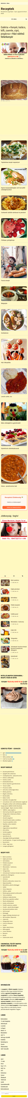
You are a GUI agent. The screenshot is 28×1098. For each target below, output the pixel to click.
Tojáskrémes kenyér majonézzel (10, 162)
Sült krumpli (6, 911)
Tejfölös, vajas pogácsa (9, 810)
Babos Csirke (6, 798)
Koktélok (3, 1039)
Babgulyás (4, 303)
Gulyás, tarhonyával (8, 903)
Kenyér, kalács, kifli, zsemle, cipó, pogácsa (13, 30)
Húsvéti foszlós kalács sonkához (12, 820)
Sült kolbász (14, 597)
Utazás (2, 1044)
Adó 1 (2, 1059)
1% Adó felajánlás (5, 1021)
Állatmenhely (4, 1046)
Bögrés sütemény (7, 794)
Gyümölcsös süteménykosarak (10, 448)
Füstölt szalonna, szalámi (10, 905)
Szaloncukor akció (8, 937)
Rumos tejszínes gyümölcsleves (11, 784)
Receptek (7, 9)
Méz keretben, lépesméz (9, 917)
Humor (2, 1075)
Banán (4, 935)
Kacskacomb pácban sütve (10, 909)
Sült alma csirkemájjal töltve (11, 790)
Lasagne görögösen (8, 846)
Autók (2, 1082)
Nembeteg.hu (4, 1042)
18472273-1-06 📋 (14, 56)
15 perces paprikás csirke (10, 822)
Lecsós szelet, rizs (6, 396)
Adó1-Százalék (4, 1049)
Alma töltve (6, 830)
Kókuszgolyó (6, 929)
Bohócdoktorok (5, 1089)
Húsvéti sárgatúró (8, 818)
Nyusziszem (6, 842)
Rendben (14, 1096)
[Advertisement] (14, 69)
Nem (5, 755)
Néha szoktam (8, 757)
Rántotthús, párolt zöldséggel (11, 885)
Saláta (4, 887)
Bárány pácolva (7, 792)
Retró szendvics (15, 580)
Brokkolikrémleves (8, 782)
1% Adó (3, 1061)
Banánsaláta (6, 796)
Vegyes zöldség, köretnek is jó (11, 915)
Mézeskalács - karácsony (17, 622)
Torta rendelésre (7, 895)
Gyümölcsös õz (7, 836)
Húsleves (5, 879)
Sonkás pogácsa (7, 832)
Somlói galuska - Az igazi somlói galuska (14, 840)
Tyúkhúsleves (6, 816)
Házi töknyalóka (6, 362)
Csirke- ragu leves (7, 844)
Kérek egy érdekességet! (14, 507)
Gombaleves (4, 333)
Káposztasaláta (7, 883)
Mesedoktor (4, 1033)
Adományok (4, 1023)
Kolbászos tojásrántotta (9, 897)
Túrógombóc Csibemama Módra (12, 814)
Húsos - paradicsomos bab (9, 486)
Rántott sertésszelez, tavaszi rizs (12, 881)
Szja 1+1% (3, 1066)
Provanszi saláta (7, 788)
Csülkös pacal (14, 614)
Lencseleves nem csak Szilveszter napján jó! (15, 802)
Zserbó (5, 925)
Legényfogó (6, 826)
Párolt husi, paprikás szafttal (10, 899)
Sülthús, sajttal (7, 891)
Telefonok (3, 1080)
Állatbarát (3, 1077)
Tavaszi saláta (6, 786)
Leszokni (3, 1026)
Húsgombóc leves (8, 921)
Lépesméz (5, 919)
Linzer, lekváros (7, 931)
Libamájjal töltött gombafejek (11, 838)
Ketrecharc (3, 1073)
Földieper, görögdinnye (7, 240)
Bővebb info (6, 1093)
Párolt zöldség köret (8, 901)
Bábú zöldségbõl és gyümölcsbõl (10, 423)
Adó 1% (3, 1035)
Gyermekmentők (5, 1084)
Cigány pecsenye (15, 589)
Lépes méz (13, 630)
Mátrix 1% (3, 1030)
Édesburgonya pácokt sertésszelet (12, 893)
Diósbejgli (5, 913)
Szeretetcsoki (4, 1086)
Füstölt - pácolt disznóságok (11, 907)
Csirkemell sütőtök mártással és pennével (13, 212)
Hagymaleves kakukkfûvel (10, 828)
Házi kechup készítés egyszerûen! (12, 812)
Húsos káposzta (7, 889)
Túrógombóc (14, 638)
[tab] (5, 576)
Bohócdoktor (4, 1019)
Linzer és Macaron (8, 923)
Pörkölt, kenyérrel (15, 605)
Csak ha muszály (8, 759)
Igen (12, 753)
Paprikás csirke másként (9, 824)
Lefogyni (3, 1028)
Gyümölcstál (14, 656)
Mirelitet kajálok (8, 761)
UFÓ (2, 1070)
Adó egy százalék (5, 1037)
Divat (2, 1063)
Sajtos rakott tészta (8, 927)
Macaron (5, 933)
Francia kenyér (5, 280)
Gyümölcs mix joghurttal (9, 800)
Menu (14, 19)
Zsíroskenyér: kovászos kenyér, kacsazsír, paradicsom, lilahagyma (19, 648)
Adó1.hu (3, 1068)
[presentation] (5, 576)
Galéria (4, 27)
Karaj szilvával (6, 834)
